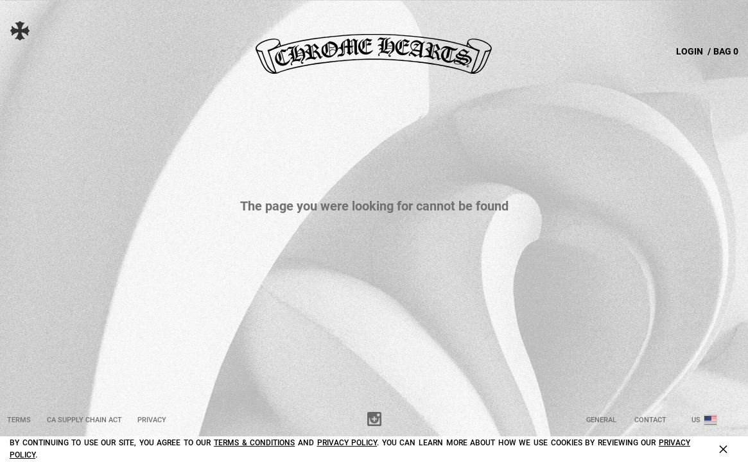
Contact (650, 420)
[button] (29, 30)
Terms (19, 420)
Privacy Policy (347, 442)
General (601, 420)
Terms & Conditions (254, 442)
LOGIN (689, 51)
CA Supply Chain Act (84, 420)
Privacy (151, 420)
